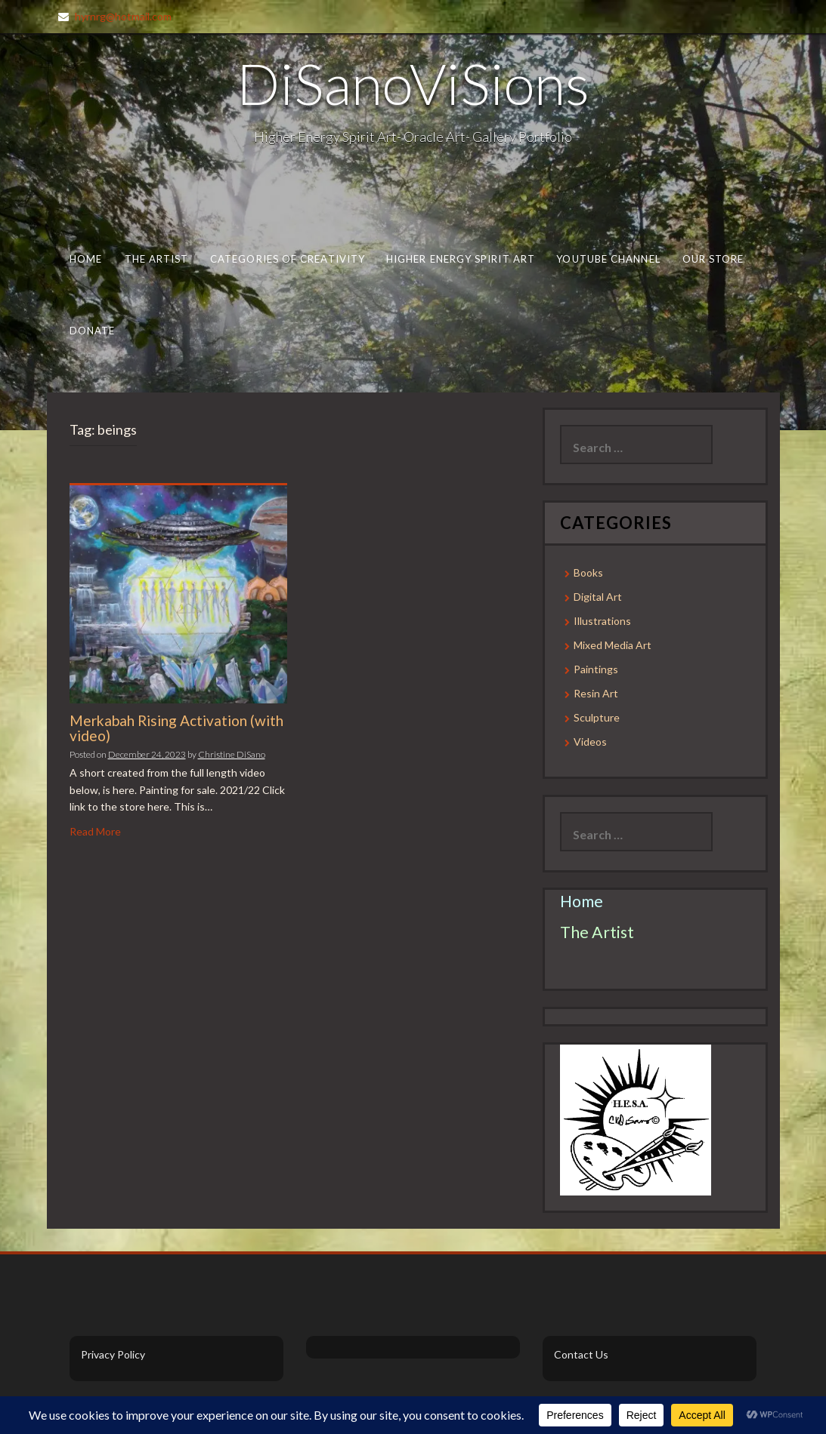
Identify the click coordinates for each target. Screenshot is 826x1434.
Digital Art (598, 596)
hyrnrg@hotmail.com (123, 16)
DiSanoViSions (413, 83)
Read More (95, 831)
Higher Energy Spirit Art (460, 259)
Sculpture (597, 717)
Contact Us (581, 1354)
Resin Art (596, 693)
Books (588, 572)
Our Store (713, 259)
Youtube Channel (608, 259)
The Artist (156, 259)
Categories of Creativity (286, 259)
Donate (92, 331)
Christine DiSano (231, 754)
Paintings (596, 669)
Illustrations (602, 620)
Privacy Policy (113, 1354)
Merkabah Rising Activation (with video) (176, 728)
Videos (590, 741)
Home (85, 259)
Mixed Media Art (612, 645)
